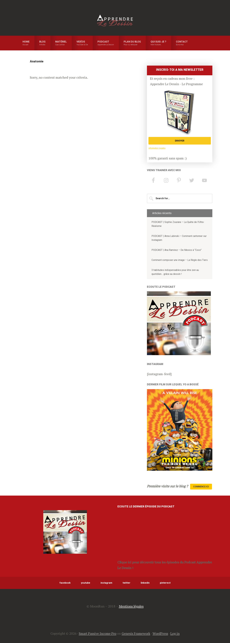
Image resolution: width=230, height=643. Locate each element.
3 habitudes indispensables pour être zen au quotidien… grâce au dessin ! (175, 272)
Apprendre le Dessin (115, 20)
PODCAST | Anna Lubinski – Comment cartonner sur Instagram (179, 238)
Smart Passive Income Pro (97, 633)
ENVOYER (179, 141)
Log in (175, 633)
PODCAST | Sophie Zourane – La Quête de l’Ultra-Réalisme (178, 224)
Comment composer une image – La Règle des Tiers (180, 260)
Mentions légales (131, 606)
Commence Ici (201, 486)
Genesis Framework (136, 633)
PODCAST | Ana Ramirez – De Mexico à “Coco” (177, 250)
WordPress (160, 633)
